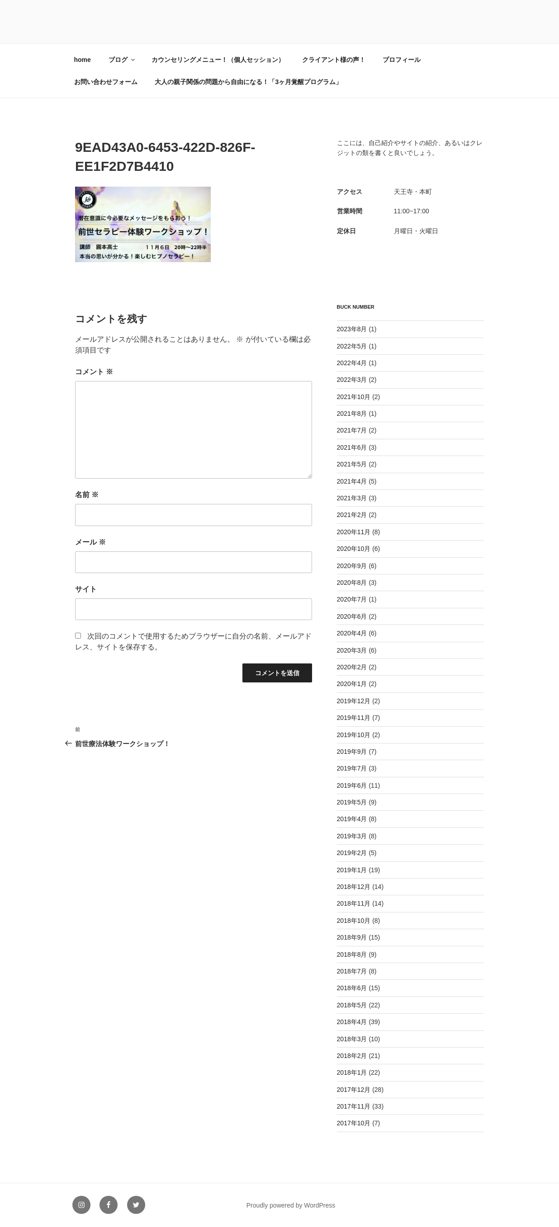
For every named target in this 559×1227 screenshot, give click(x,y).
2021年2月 (352, 514)
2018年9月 (352, 937)
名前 (87, 494)
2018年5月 (352, 1005)
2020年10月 (354, 548)
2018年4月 (352, 1021)
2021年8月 (352, 413)
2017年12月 (354, 1089)
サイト (86, 589)
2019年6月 (352, 785)
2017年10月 (354, 1123)
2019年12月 (354, 701)
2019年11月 (354, 717)
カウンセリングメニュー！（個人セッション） (218, 59)
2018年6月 (352, 988)
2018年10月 (354, 920)
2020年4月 (352, 633)
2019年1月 (352, 870)
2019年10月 (354, 734)
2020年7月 (352, 599)
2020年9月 (352, 565)
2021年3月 (352, 498)
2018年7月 (352, 971)
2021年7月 (352, 430)
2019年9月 (352, 751)
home (82, 59)
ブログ (122, 59)
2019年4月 (352, 819)
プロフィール (402, 59)
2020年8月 (352, 582)
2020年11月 (354, 532)
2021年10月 (354, 396)
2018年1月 (352, 1072)
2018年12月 (354, 886)
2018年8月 (352, 954)
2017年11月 (354, 1106)
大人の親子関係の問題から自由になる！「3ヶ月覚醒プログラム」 (248, 81)
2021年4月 (352, 481)
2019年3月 (352, 836)
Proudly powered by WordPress (291, 1205)
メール (90, 542)
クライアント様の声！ (333, 59)
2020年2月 (352, 667)
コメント (94, 372)
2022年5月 (352, 346)
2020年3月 (352, 650)
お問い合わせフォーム (105, 81)
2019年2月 (352, 852)
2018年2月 (352, 1055)
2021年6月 (352, 447)
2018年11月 (354, 903)
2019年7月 (352, 768)
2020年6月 (352, 616)
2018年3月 (352, 1039)
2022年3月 (352, 379)
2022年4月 (352, 363)
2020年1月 (352, 683)
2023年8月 (352, 329)
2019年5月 (352, 802)
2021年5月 (352, 464)
